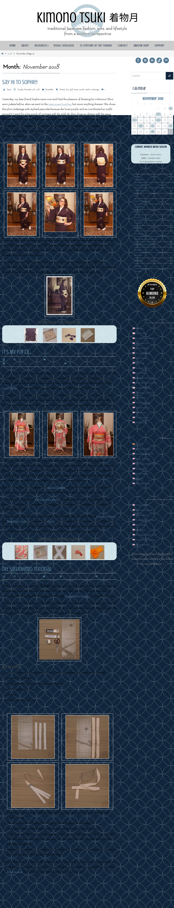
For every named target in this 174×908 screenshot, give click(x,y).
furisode (16, 367)
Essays (138, 212)
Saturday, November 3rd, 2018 (32, 585)
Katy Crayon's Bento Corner (150, 463)
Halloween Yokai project (48, 503)
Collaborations (142, 190)
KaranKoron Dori (144, 343)
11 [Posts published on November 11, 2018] (134, 119)
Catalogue (140, 185)
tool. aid (93, 585)
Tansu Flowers (142, 412)
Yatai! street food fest (60, 108)
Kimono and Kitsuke (145, 353)
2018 (10, 53)
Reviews (138, 255)
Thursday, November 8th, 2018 (32, 363)
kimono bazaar (10, 392)
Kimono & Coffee (144, 348)
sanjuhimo (84, 585)
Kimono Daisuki (143, 358)
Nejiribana (140, 478)
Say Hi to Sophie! (19, 82)
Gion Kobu (140, 443)
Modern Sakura (143, 514)
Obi (77, 585)
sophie (100, 89)
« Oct (134, 137)
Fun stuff (139, 222)
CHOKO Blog (142, 333)
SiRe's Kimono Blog (145, 402)
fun (76, 89)
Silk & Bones (141, 397)
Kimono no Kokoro (145, 367)
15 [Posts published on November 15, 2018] (158, 119)
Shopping (139, 260)
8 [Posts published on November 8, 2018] (158, 114)
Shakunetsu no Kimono (147, 392)
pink (61, 367)
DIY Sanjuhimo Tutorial (27, 578)
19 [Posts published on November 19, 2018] (140, 125)
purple (93, 89)
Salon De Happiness (145, 387)
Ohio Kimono (141, 529)
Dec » (142, 137)
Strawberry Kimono (145, 407)
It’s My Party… (16, 356)
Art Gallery (140, 179)
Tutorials (61, 585)
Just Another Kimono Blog (149, 338)
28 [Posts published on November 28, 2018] (152, 131)
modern (55, 367)
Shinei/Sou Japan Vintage (149, 539)
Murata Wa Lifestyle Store (149, 519)
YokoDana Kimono (144, 544)
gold (81, 89)
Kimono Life (141, 362)
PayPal (76, 525)
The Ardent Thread (145, 483)
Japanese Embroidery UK (148, 453)
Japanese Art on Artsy (146, 509)
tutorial (101, 585)
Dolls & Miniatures (144, 201)
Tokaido (138, 265)
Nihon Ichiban (142, 524)
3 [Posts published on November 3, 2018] (170, 108)
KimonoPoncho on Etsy (78, 605)
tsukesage (108, 89)
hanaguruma (39, 367)
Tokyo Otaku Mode (39, 525)
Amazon (7, 525)
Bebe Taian (140, 328)
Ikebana (138, 228)
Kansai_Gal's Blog (144, 458)
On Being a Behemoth (146, 244)
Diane (9, 89)
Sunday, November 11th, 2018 (31, 89)
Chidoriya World (143, 505)
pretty (67, 367)
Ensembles (56, 89)
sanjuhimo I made (57, 491)
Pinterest (18, 525)
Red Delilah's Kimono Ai (147, 377)
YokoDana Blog (143, 422)
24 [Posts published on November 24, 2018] (170, 125)
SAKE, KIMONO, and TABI (149, 382)
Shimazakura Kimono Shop (149, 534)
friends (70, 89)
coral (9, 367)
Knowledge (140, 233)
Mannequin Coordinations (63, 363)
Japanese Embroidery (146, 448)
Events (138, 217)
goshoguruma (27, 367)
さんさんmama (16, 885)
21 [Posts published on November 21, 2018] (152, 125)
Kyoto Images (142, 468)
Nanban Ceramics (144, 473)
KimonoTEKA (142, 372)
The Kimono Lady (144, 417)
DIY (54, 585)
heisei (86, 89)
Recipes (138, 249)
